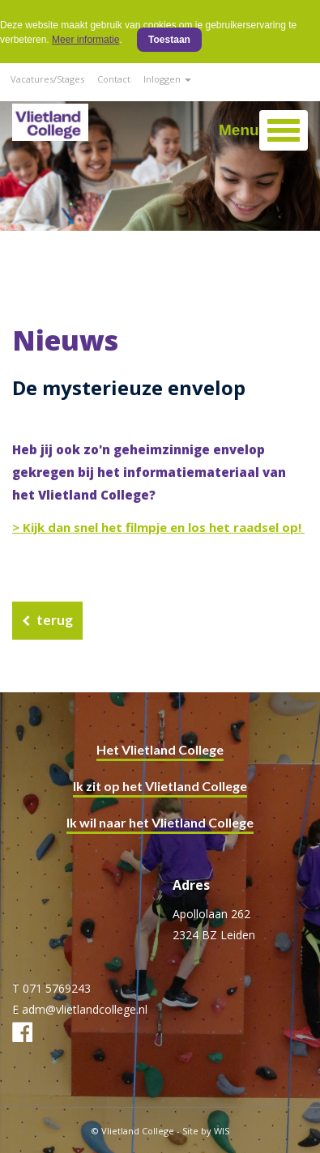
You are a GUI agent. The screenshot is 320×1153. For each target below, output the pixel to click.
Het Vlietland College (160, 749)
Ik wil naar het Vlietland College (160, 822)
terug (54, 619)
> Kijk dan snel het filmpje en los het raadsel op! (158, 527)
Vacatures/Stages (47, 79)
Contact (113, 79)
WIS (221, 1131)
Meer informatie (85, 39)
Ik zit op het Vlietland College (160, 785)
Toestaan (169, 39)
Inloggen (167, 79)
